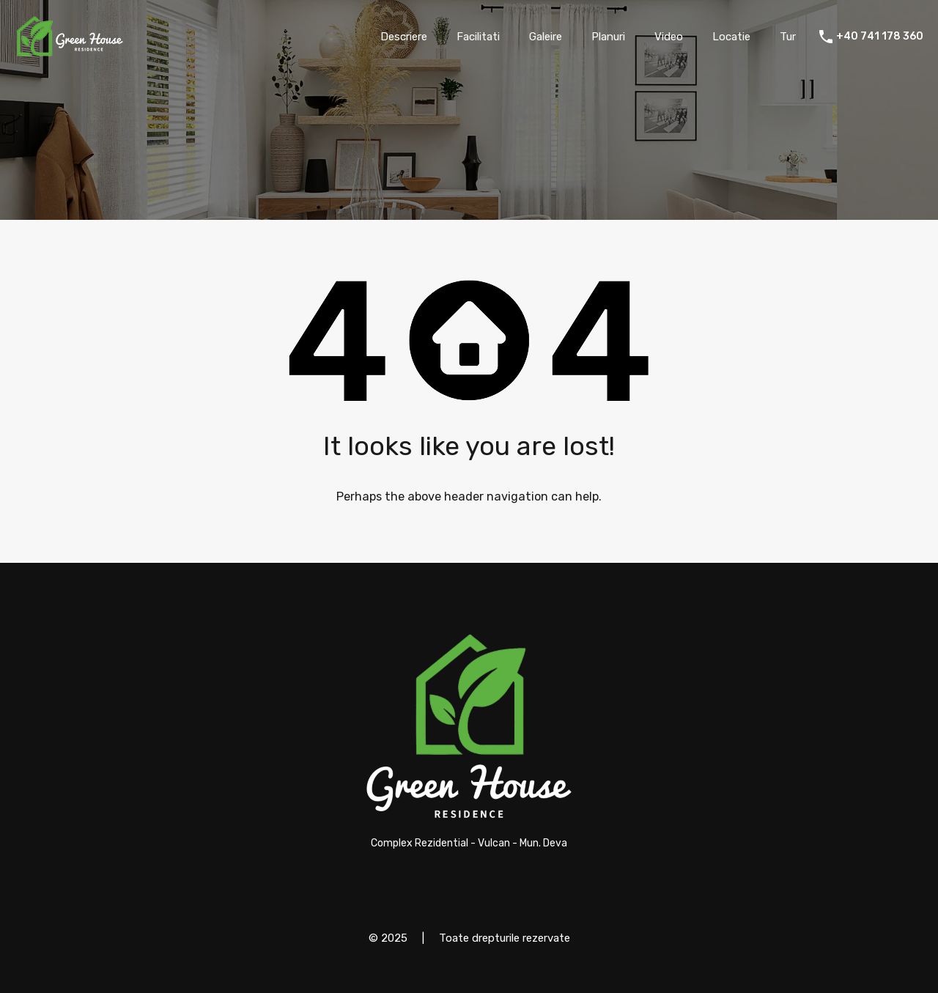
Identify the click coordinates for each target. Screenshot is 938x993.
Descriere (403, 36)
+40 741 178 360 (879, 37)
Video (668, 36)
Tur (788, 36)
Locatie (731, 36)
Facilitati (478, 36)
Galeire (545, 36)
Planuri (608, 36)
